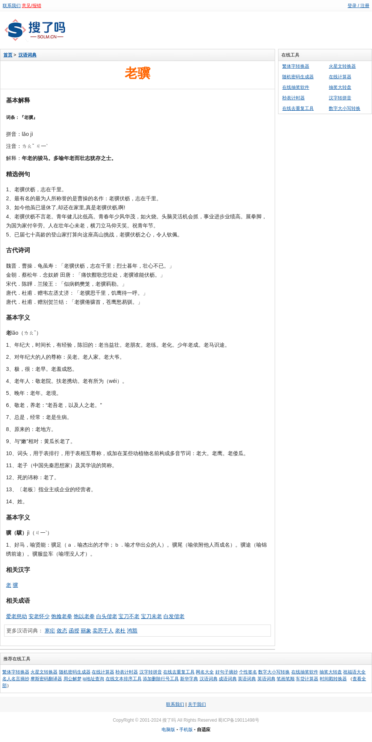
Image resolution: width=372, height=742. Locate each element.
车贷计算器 (307, 678)
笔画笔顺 (286, 678)
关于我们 (197, 704)
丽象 (86, 631)
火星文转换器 (342, 66)
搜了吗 (169, 720)
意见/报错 (31, 5)
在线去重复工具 (298, 108)
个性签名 (248, 672)
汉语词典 (27, 55)
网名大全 (205, 672)
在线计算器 (340, 76)
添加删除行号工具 (161, 678)
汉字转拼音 (340, 98)
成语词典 (228, 678)
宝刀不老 (128, 616)
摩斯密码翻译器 (46, 678)
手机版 (186, 729)
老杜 (120, 631)
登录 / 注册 (358, 5)
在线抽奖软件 (295, 87)
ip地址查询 (93, 678)
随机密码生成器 (298, 76)
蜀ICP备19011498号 (238, 720)
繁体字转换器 (295, 66)
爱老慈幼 (16, 616)
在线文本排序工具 (124, 678)
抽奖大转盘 (340, 87)
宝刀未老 (151, 616)
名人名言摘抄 (15, 678)
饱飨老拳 (61, 616)
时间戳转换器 (333, 678)
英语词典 (247, 678)
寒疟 (50, 631)
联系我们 (12, 5)
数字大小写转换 (344, 108)
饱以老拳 (84, 616)
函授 (74, 631)
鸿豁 (132, 631)
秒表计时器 (293, 98)
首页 (7, 55)
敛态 (62, 631)
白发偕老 (173, 616)
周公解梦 (73, 678)
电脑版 (168, 729)
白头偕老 (106, 616)
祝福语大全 (354, 672)
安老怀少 (39, 616)
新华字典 (189, 678)
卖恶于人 (102, 631)
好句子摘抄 (226, 672)
